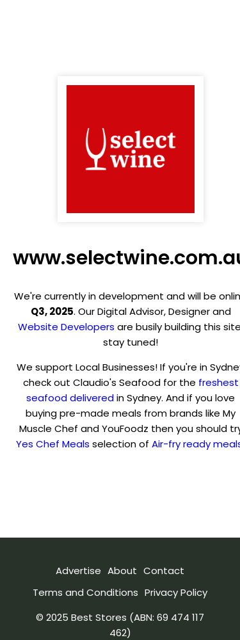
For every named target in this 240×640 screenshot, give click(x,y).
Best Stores (99, 617)
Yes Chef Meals (53, 444)
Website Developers (66, 326)
